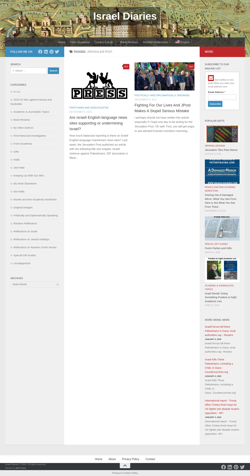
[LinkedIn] (46, 52)
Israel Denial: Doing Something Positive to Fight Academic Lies (221, 297)
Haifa (17, 159)
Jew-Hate (19, 167)
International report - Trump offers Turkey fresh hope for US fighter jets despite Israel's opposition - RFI (222, 406)
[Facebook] (40, 52)
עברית (17, 91)
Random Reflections (155, 42)
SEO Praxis (21, 468)
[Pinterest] (51, 52)
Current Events (103, 42)
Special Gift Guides (25, 255)
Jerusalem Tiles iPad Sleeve (221, 149)
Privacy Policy (130, 459)
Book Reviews (129, 42)
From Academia (80, 42)
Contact (150, 459)
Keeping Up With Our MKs (29, 175)
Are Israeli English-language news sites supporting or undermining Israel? (98, 123)
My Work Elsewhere (25, 183)
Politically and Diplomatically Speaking (162, 95)
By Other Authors (23, 127)
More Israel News (217, 319)
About (112, 459)
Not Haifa (19, 191)
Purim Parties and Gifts (218, 248)
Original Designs (23, 207)
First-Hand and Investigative (89, 107)
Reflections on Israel (25, 231)
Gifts (16, 151)
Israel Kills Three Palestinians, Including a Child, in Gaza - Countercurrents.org (219, 365)
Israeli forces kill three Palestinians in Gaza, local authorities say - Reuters (220, 330)
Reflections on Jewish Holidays (31, 239)
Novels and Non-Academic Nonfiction (35, 199)
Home (61, 42)
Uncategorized (22, 263)
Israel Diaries (125, 16)
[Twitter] (57, 52)
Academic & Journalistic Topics (31, 111)
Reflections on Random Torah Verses (35, 247)
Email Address (216, 92)
